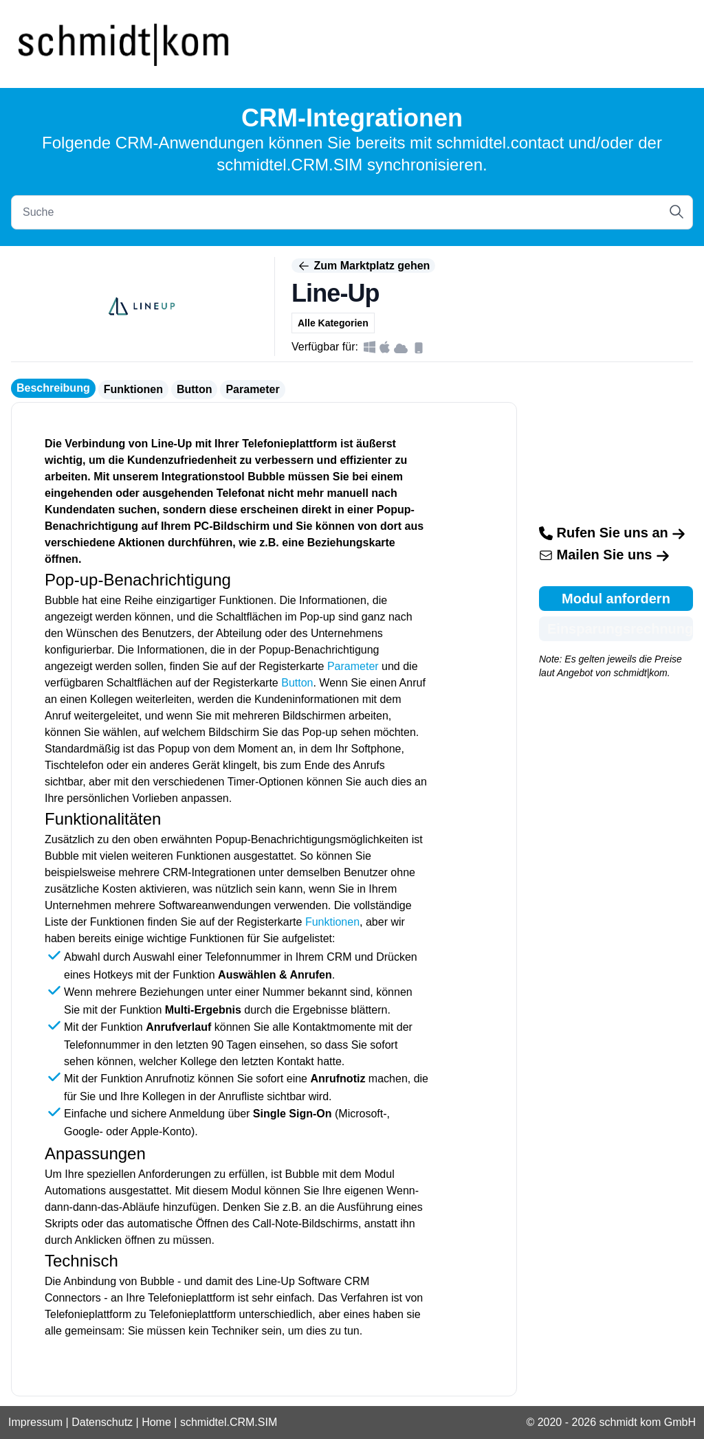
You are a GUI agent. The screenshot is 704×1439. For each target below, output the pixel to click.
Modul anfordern (616, 598)
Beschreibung (53, 388)
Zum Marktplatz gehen (363, 266)
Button (194, 389)
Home (156, 1422)
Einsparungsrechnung (620, 628)
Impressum (35, 1422)
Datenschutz (102, 1422)
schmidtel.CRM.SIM (228, 1422)
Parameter (252, 389)
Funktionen (133, 389)
